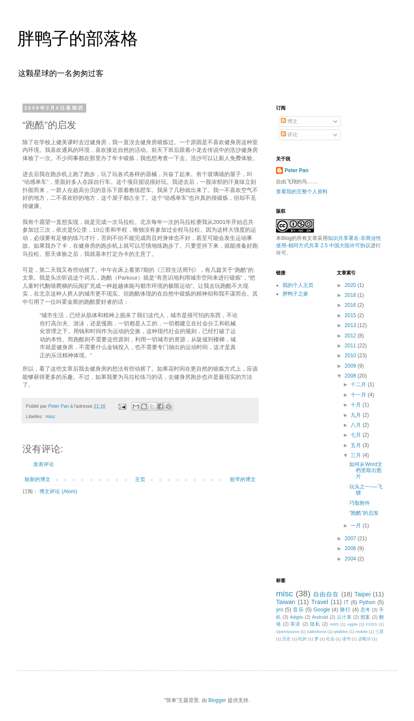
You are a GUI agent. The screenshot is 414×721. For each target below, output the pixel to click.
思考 (365, 609)
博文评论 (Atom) (58, 491)
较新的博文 (37, 479)
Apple (352, 624)
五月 (356, 445)
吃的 (302, 638)
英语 (295, 624)
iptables (341, 631)
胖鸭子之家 (295, 294)
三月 (356, 455)
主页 (140, 479)
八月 (356, 425)
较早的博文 (243, 479)
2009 (351, 366)
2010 (351, 356)
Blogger (217, 700)
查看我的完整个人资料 (302, 192)
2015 (351, 315)
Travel (319, 601)
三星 (379, 631)
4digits (296, 617)
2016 (351, 305)
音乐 (298, 610)
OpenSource (287, 631)
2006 (351, 548)
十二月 (359, 384)
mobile (361, 631)
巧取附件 (359, 503)
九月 (356, 415)
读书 (346, 638)
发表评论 (43, 464)
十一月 (359, 395)
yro (279, 610)
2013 (351, 325)
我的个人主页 (298, 285)
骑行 (345, 610)
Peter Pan (296, 170)
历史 (286, 638)
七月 (356, 435)
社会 (330, 638)
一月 (356, 526)
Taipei (362, 594)
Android (320, 617)
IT (346, 602)
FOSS (371, 624)
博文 (289, 121)
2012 (351, 336)
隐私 (315, 624)
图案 (365, 617)
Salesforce (316, 631)
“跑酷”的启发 (364, 513)
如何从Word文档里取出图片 (365, 470)
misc (50, 416)
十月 (356, 405)
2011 (351, 346)
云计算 (344, 617)
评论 (289, 135)
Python (367, 602)
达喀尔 (364, 638)
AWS (334, 624)
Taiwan (285, 601)
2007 (351, 538)
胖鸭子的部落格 (77, 38)
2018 (351, 295)
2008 (351, 376)
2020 (351, 285)
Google (322, 610)
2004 (351, 559)
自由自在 (326, 594)
